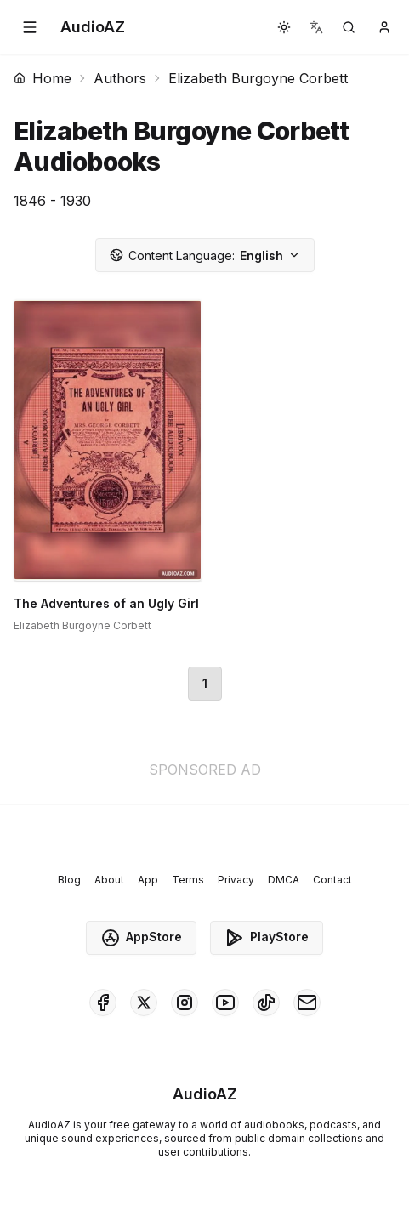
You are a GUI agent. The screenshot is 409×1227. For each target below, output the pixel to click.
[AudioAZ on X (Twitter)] (143, 1002)
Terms (188, 879)
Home (42, 78)
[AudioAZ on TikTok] (266, 1002)
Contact (332, 879)
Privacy (236, 879)
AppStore (141, 938)
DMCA (283, 879)
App (148, 879)
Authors (120, 78)
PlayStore (266, 938)
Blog (69, 879)
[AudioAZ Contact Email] (307, 1002)
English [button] (205, 255)
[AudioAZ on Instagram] (184, 1002)
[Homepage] (93, 27)
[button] (30, 27)
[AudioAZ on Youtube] (225, 1002)
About (109, 879)
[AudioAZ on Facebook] (102, 1002)
